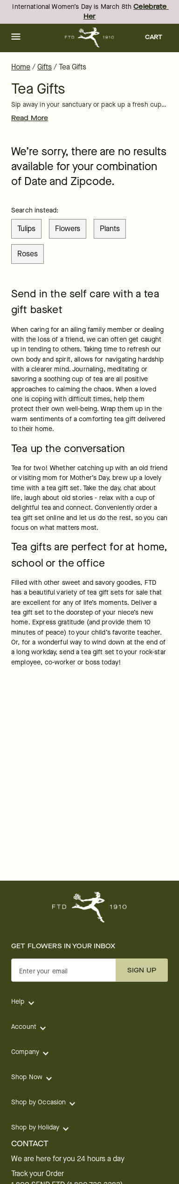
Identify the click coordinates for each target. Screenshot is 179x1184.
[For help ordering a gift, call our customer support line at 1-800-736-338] (89, 37)
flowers (67, 228)
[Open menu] (16, 37)
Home (20, 67)
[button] (16, 37)
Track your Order (37, 1173)
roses (27, 254)
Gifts (44, 67)
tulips (26, 228)
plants (110, 228)
